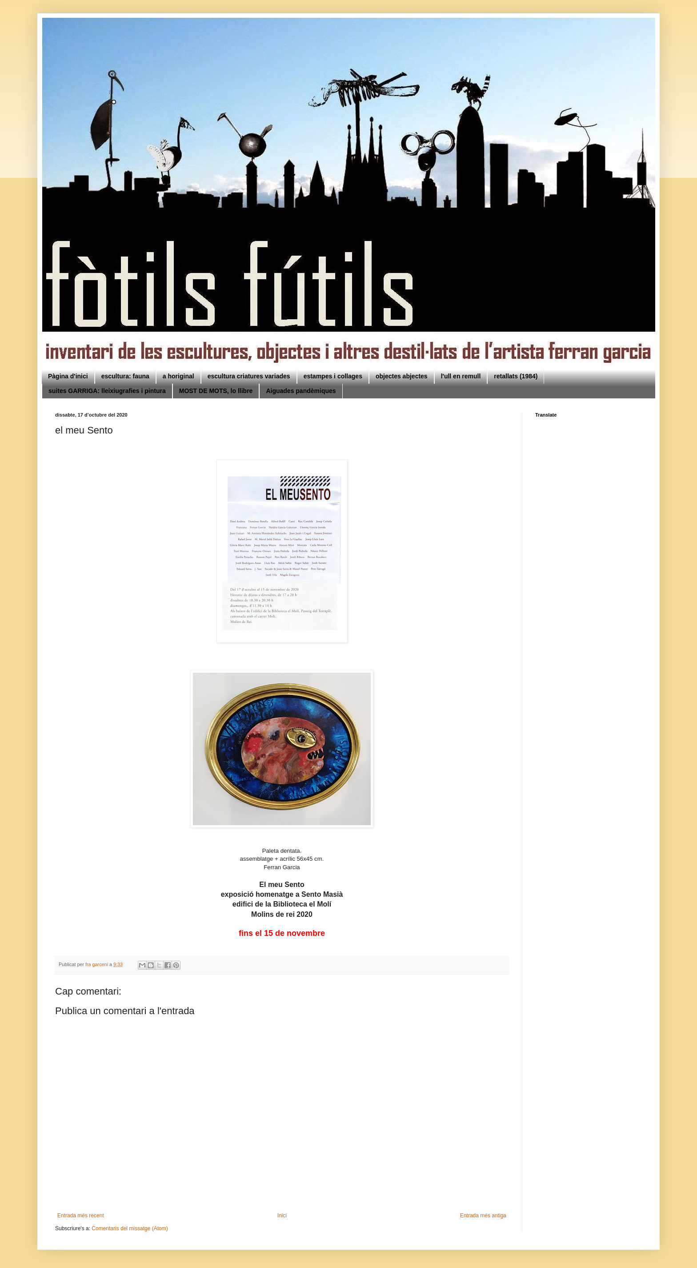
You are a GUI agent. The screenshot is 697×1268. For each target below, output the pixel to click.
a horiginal (178, 376)
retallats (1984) (515, 376)
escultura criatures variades (249, 376)
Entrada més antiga (483, 1215)
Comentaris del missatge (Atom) (130, 1228)
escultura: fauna (125, 376)
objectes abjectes (402, 376)
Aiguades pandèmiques (301, 390)
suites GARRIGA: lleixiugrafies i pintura (107, 390)
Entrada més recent (80, 1215)
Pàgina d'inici (68, 376)
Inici (282, 1215)
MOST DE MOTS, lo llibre (216, 390)
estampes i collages (333, 376)
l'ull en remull (461, 376)
